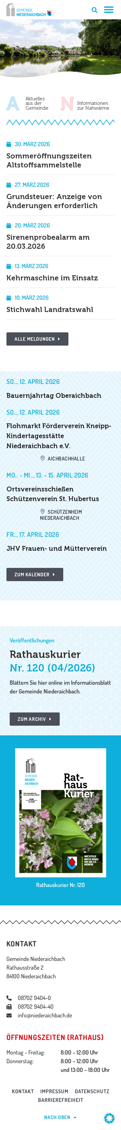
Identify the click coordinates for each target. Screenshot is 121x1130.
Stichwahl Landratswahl (49, 309)
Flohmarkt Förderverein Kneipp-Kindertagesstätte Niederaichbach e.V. (58, 435)
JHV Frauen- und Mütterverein (56, 548)
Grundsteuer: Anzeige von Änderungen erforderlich (54, 201)
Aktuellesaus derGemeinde (36, 103)
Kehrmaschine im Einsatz (52, 278)
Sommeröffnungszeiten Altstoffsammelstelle (49, 160)
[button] (109, 1118)
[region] (60, 48)
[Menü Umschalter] (109, 9)
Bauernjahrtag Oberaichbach (53, 395)
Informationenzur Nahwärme (93, 105)
